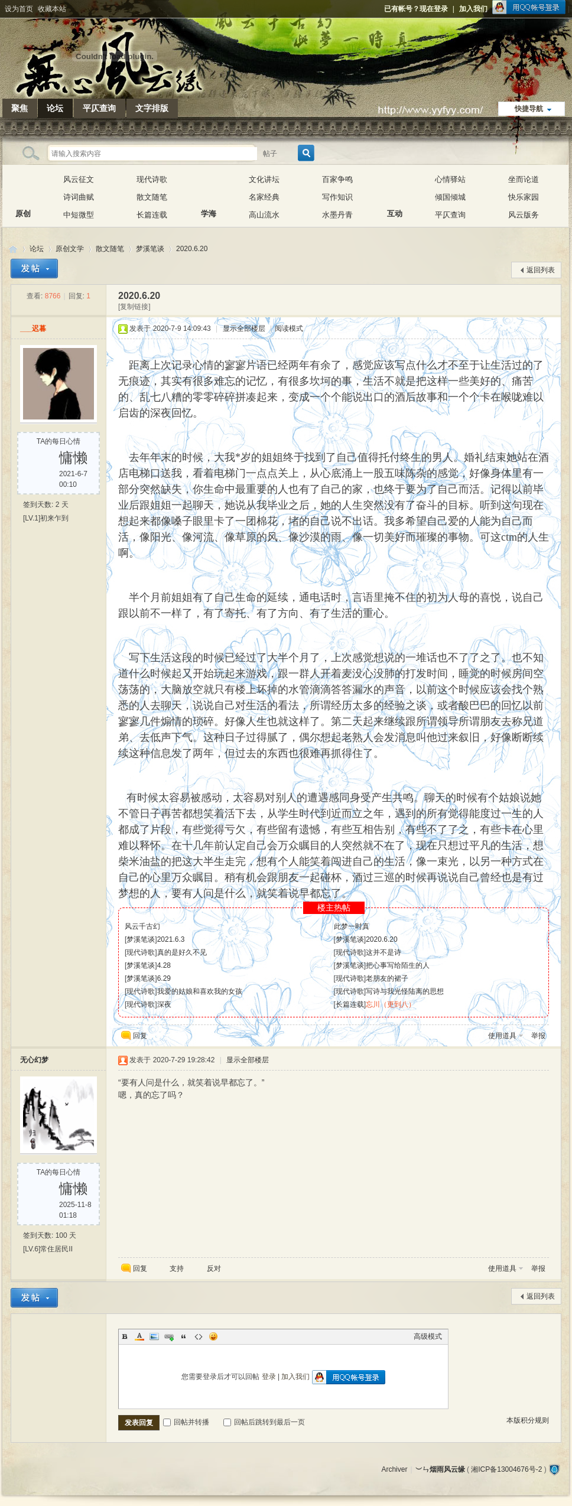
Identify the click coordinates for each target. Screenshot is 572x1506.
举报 (538, 1036)
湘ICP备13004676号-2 (506, 1469)
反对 (214, 1268)
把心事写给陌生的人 (398, 965)
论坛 (55, 108)
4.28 (164, 965)
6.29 (164, 978)
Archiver (394, 1469)
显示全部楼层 (244, 328)
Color (139, 1336)
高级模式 (428, 1336)
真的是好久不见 (182, 952)
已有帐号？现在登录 (416, 9)
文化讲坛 (264, 179)
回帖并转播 (186, 1422)
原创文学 (70, 249)
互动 (394, 188)
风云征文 (78, 179)
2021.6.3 (171, 939)
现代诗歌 (151, 179)
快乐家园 (523, 197)
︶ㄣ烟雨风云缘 (13, 249)
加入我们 (473, 9)
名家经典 (264, 197)
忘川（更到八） (390, 1004)
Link (169, 1336)
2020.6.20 (191, 249)
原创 (23, 188)
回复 (140, 1036)
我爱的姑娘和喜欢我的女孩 (199, 991)
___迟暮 (33, 328)
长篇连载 (151, 214)
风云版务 (523, 214)
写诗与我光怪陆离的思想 (405, 991)
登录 (269, 1376)
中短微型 (78, 214)
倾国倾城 (450, 197)
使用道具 (502, 1036)
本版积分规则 (527, 1420)
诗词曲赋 (78, 197)
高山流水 (264, 214)
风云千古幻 (142, 926)
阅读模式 (289, 328)
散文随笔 (151, 197)
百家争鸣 (337, 179)
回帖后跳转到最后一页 (264, 1422)
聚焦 (19, 108)
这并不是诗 (383, 952)
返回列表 (540, 270)
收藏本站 (52, 9)
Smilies (213, 1336)
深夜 (164, 1004)
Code (198, 1336)
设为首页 (19, 9)
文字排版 (151, 108)
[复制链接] (134, 306)
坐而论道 (523, 179)
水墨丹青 (337, 214)
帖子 (270, 153)
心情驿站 (450, 179)
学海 (208, 188)
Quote (184, 1336)
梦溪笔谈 (150, 249)
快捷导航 (529, 109)
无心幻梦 (34, 1060)
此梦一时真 (351, 926)
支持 (178, 1268)
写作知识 (337, 197)
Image (154, 1336)
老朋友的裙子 (387, 978)
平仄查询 (99, 108)
